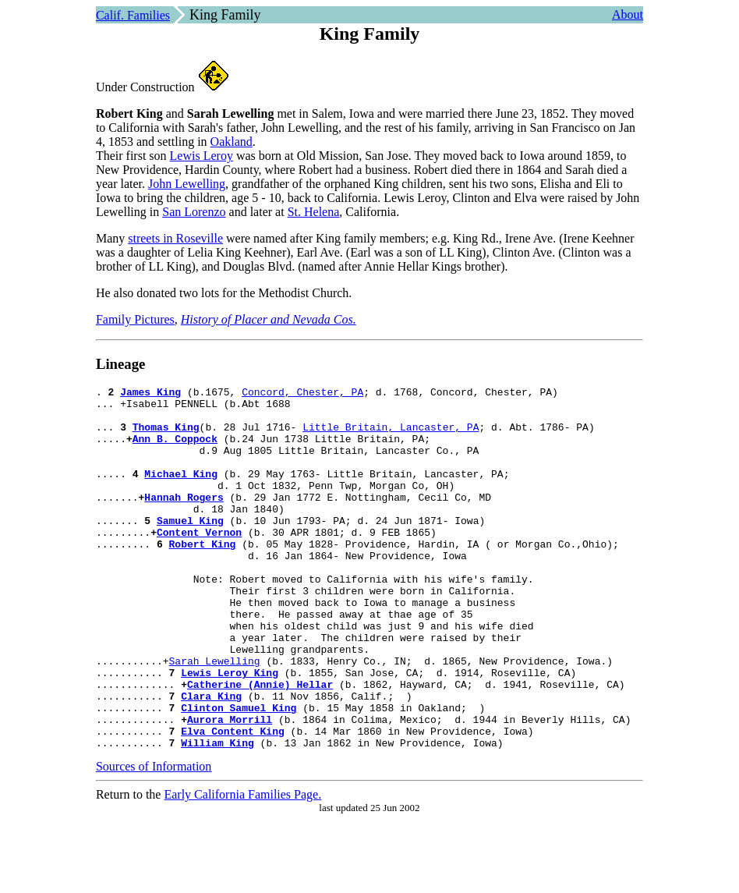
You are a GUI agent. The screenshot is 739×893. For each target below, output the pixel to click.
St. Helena (314, 211)
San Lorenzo (193, 211)
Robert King (202, 576)
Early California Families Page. (243, 867)
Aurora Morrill (229, 787)
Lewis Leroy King (229, 731)
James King (150, 394)
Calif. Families (133, 15)
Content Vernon (199, 562)
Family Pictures (135, 319)
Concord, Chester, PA (302, 394)
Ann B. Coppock (175, 450)
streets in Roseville (175, 238)
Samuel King (190, 548)
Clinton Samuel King (238, 773)
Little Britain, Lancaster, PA (390, 436)
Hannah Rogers (183, 520)
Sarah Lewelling (214, 717)
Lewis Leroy (201, 155)
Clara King (211, 759)
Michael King (180, 492)
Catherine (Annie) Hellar (260, 745)
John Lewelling (186, 183)
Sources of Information (153, 838)
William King (217, 815)
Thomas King (166, 436)
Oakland (231, 141)
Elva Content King (233, 801)
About (627, 14)
